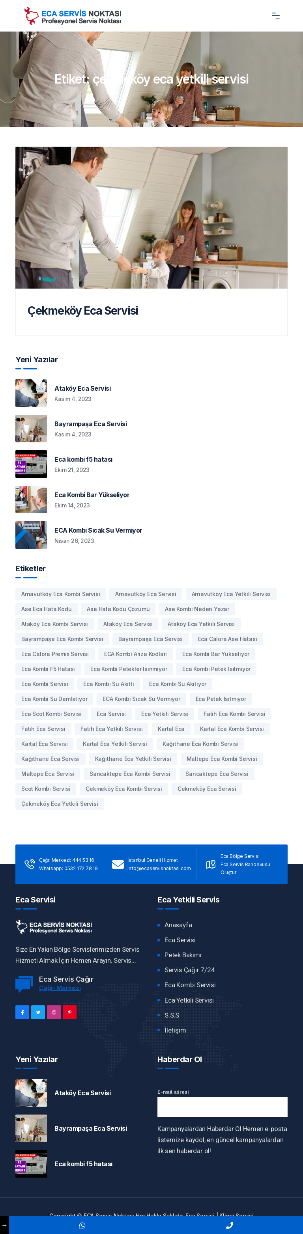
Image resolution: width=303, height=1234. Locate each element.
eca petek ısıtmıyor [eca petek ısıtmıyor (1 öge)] (221, 698)
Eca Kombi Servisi (190, 985)
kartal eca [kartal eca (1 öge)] (171, 728)
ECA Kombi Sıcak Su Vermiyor (98, 530)
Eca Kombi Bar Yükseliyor (91, 495)
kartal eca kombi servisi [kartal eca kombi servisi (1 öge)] (232, 728)
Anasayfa (178, 925)
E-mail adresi (172, 1092)
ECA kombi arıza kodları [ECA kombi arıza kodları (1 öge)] (135, 654)
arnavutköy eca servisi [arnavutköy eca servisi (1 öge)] (145, 594)
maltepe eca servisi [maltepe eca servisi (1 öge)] (47, 773)
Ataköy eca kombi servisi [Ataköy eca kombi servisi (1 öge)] (54, 624)
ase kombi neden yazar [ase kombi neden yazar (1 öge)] (197, 609)
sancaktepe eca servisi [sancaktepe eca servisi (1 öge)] (217, 773)
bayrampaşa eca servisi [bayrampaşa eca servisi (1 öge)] (150, 639)
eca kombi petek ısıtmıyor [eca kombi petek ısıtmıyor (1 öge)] (216, 668)
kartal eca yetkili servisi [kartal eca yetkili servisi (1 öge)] (115, 743)
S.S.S (172, 1015)
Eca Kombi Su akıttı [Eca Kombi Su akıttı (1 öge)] (108, 683)
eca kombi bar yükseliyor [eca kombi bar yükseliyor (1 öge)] (215, 654)
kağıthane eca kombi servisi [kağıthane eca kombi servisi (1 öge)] (201, 743)
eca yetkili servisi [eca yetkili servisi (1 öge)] (164, 713)
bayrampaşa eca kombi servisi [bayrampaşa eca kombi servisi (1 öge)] (62, 639)
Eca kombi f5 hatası (83, 459)
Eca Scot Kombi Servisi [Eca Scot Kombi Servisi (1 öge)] (51, 713)
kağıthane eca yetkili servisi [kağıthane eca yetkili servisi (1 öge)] (133, 758)
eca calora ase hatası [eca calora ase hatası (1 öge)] (227, 639)
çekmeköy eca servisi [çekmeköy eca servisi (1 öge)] (207, 788)
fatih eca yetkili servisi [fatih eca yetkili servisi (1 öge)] (111, 728)
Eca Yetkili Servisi (189, 1000)
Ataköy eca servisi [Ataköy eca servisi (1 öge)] (127, 624)
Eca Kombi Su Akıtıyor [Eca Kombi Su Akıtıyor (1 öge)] (177, 683)
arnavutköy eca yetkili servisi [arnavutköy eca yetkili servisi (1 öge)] (231, 594)
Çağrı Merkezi (60, 988)
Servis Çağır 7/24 (190, 970)
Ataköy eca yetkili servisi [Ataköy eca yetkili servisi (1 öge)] (201, 624)
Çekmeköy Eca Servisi (83, 310)
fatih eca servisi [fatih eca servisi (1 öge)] (43, 728)
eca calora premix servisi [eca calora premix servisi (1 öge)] (55, 654)
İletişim (175, 1030)
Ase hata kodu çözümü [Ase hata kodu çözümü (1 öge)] (118, 609)
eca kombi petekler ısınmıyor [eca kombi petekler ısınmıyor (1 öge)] (128, 668)
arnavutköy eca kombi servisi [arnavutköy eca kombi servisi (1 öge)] (60, 594)
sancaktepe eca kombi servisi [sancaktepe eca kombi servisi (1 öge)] (130, 773)
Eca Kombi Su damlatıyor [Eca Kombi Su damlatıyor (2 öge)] (54, 698)
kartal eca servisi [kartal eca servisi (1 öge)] (44, 743)
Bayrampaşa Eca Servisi (90, 424)
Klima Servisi (236, 1215)
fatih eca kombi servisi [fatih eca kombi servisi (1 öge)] (234, 713)
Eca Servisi (180, 940)
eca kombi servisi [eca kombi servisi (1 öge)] (44, 683)
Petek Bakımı (183, 955)
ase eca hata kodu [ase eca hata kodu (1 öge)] (46, 609)
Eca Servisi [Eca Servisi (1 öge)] (111, 713)
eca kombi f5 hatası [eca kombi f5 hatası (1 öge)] (48, 668)
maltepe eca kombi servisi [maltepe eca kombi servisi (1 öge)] (222, 758)
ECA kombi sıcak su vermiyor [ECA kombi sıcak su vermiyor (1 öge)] (141, 698)
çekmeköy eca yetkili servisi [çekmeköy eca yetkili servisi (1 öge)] (59, 803)
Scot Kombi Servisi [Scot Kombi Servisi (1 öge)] (45, 788)
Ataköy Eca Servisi (82, 388)
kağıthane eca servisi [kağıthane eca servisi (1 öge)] (50, 758)
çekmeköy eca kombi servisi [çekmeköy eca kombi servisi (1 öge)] (124, 788)
